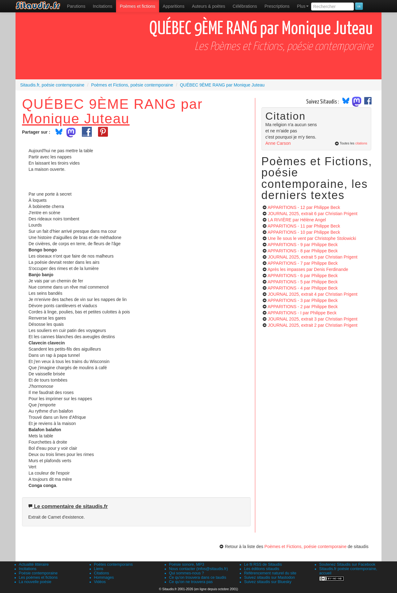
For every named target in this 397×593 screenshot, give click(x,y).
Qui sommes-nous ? (186, 573)
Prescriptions (277, 6)
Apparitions (174, 6)
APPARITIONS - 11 (304, 225)
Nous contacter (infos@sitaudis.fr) (198, 569)
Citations (101, 573)
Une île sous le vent (312, 238)
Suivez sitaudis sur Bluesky (268, 582)
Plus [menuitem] (303, 6)
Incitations (28, 569)
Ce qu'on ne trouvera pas (191, 582)
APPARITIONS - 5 (303, 281)
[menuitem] (76, 6)
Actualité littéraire (34, 564)
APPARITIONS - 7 (303, 263)
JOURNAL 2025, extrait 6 (312, 213)
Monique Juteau (76, 118)
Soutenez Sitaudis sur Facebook (347, 564)
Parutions (76, 6)
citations (361, 143)
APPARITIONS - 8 (303, 250)
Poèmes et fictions (137, 6)
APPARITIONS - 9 (303, 244)
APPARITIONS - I (302, 312)
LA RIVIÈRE (297, 219)
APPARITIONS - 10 (304, 232)
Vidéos (100, 582)
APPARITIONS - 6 (303, 275)
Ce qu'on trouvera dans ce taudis (197, 577)
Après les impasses (308, 269)
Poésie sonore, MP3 (186, 564)
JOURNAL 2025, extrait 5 (312, 256)
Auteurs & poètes (208, 6)
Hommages (104, 577)
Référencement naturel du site (270, 573)
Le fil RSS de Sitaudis (263, 564)
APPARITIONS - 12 (304, 207)
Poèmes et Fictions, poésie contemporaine (306, 546)
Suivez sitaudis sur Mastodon (269, 577)
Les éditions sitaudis (261, 569)
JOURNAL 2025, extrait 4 (312, 294)
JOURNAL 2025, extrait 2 (312, 325)
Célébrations (245, 6)
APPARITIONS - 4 (303, 287)
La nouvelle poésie (35, 582)
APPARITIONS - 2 (303, 306)
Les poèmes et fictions (38, 577)
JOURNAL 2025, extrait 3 (312, 318)
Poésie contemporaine (38, 573)
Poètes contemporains (113, 564)
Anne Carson (278, 143)
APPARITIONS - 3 (303, 300)
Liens (98, 569)
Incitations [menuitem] (102, 6)
